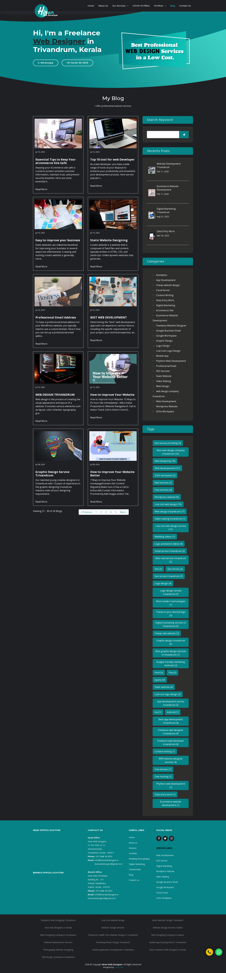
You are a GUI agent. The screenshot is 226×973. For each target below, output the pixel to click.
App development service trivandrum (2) (170, 703)
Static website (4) (164, 687)
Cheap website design (168, 285)
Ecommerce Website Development (167, 188)
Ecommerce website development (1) (170, 803)
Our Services (119, 5)
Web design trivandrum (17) (170, 511)
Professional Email (166, 366)
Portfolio (158, 5)
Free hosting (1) (163, 776)
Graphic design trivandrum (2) (170, 642)
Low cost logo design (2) (168, 694)
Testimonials (135, 869)
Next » (123, 512)
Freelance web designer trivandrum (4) (170, 731)
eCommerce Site (165, 310)
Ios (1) (158, 712)
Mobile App (162, 355)
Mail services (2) (163, 482)
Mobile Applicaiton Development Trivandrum (113, 949)
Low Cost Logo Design (168, 350)
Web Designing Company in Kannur (167, 935)
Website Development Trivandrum (169, 165)
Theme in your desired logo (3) (171, 613)
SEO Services (163, 371)
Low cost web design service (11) (171, 527)
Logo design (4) (163, 583)
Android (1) (173, 712)
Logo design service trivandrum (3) (170, 592)
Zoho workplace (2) (165, 475)
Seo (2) (158, 569)
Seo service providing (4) (168, 443)
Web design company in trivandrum (58, 957)
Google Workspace (166, 335)
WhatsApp (45, 62)
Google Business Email (168, 330)
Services (132, 848)
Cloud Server (163, 290)
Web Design (162, 386)
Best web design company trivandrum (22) (171, 452)
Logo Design (163, 345)
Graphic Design (164, 340)
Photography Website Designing (58, 949)
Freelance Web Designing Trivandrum (58, 920)
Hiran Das (118, 967)
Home (91, 5)
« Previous (86, 512)
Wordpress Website (166, 406)
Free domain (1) (163, 769)
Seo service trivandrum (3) (169, 576)
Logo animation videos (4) (169, 543)
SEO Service (161, 860)
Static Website (163, 376)
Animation (161, 275)
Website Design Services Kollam (168, 927)
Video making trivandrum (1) (170, 518)
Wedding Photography (139, 858)
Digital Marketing (165, 305)
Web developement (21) (167, 468)
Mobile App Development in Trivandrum (167, 942)
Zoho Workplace (165, 411)
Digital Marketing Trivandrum (166, 210)
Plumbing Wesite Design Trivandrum (113, 942)
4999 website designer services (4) (171, 760)
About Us (103, 5)
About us (133, 842)
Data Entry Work (166, 231)
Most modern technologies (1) (170, 603)
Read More (41, 189)
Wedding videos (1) (165, 536)
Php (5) (172, 672)
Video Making (163, 381)
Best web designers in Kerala (58, 927)
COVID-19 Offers (141, 5)
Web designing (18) (165, 461)
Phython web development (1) (170, 785)
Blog (172, 5)
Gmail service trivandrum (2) (170, 551)
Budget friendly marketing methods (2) (170, 663)
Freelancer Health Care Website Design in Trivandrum (113, 935)
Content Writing (165, 295)
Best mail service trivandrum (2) (170, 560)
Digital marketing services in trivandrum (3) (170, 624)
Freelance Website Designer (171, 325)
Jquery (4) (160, 679)
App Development (166, 280)
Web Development (166, 401)
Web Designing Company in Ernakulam (58, 935)
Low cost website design (113, 920)
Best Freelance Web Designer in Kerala (168, 949)
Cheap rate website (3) (167, 633)
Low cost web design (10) (168, 504)
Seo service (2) (175, 569)
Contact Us (185, 5)
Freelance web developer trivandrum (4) (170, 742)
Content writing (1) (165, 751)
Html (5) (159, 672)
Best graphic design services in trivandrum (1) (170, 653)
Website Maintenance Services (58, 942)
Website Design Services (113, 927)
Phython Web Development (171, 360)
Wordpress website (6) (167, 497)
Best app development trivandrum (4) (171, 721)
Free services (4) (163, 489)
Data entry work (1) (165, 794)
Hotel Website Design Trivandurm (167, 920)
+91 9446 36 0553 (77, 62)
